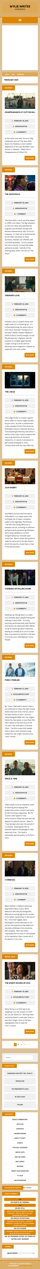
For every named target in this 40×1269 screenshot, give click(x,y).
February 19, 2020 (21, 888)
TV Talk (20, 1176)
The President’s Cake (20, 1089)
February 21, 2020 (21, 597)
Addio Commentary (20, 1119)
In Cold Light (20, 1097)
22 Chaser (21, 1228)
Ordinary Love (12, 295)
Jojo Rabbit (11, 487)
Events (20, 1143)
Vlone (30, 1265)
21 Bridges (10, 880)
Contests (20, 1129)
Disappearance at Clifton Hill (20, 112)
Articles (20, 1124)
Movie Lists (20, 1152)
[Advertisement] (20, 48)
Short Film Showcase (20, 1171)
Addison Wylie (21, 126)
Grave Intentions (21, 1218)
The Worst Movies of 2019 (17, 983)
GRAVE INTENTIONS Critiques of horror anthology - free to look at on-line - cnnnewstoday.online (20, 1213)
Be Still (21, 1208)
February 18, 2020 (21, 991)
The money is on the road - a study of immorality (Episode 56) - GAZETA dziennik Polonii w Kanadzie (20, 1223)
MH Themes (23, 1265)
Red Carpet (20, 1161)
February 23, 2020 (21, 304)
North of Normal (21, 1202)
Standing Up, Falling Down (18, 589)
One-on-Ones (20, 1157)
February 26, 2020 (21, 203)
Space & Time (11, 779)
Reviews (20, 1166)
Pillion (20, 1105)
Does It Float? (20, 1138)
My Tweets (27, 1188)
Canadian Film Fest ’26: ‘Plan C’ (20, 1073)
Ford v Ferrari (12, 680)
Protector (20, 1081)
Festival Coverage (20, 1147)
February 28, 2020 (21, 121)
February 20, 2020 (21, 787)
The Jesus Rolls (12, 194)
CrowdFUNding (20, 1133)
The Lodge (10, 392)
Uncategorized (20, 1180)
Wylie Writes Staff (21, 694)
